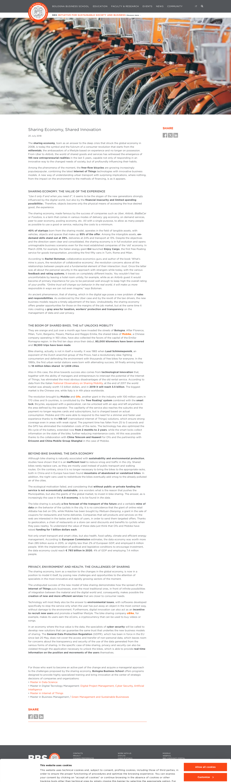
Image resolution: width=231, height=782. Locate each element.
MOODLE (166, 753)
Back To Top (217, 757)
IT (196, 6)
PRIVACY (77, 756)
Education (100, 6)
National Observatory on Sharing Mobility (78, 383)
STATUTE (121, 756)
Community (175, 6)
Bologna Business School (70, 6)
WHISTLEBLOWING (126, 761)
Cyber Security (124, 685)
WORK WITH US (124, 753)
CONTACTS (78, 753)
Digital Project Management (97, 685)
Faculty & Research (125, 6)
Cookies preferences (83, 758)
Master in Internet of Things (46, 693)
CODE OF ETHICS (125, 758)
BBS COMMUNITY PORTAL (174, 758)
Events (147, 6)
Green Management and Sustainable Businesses (100, 696)
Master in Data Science (43, 682)
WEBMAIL (167, 756)
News (160, 6)
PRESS (165, 761)
